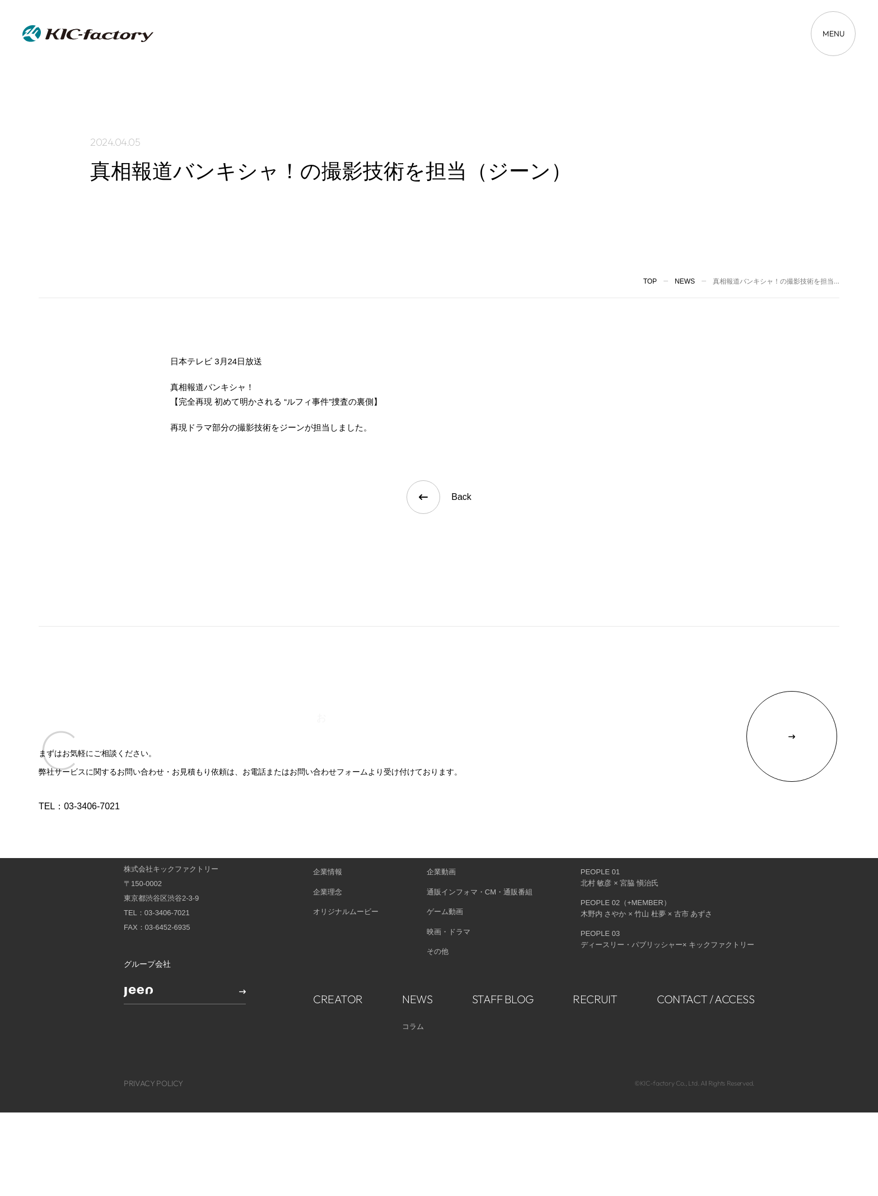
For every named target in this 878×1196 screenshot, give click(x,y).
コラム (413, 986)
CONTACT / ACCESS (705, 959)
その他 (438, 911)
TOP (650, 281)
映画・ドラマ (448, 891)
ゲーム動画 (445, 872)
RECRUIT (595, 959)
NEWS (417, 959)
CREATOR (338, 959)
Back (439, 497)
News (685, 281)
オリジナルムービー (346, 872)
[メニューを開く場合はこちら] (833, 33)
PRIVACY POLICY (153, 1044)
